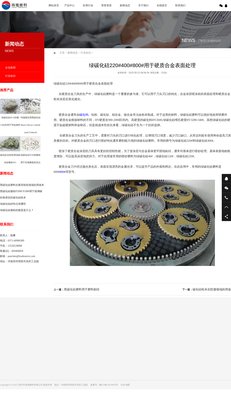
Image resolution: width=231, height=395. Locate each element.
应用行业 (88, 5)
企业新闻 (10, 67)
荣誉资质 (106, 5)
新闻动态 (125, 5)
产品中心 (69, 5)
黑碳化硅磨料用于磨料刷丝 (81, 289)
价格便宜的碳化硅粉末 (13, 197)
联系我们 (180, 5)
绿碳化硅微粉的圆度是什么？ (17, 210)
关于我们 (143, 5)
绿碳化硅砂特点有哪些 (13, 204)
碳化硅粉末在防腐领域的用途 (212, 289)
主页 (62, 52)
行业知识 (10, 76)
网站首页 (54, 5)
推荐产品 (6, 90)
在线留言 (162, 5)
